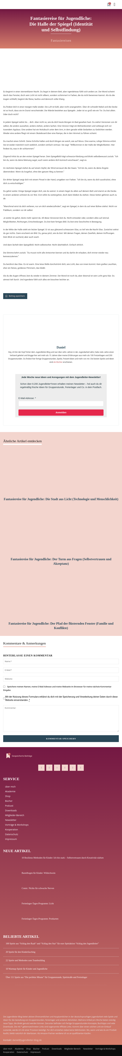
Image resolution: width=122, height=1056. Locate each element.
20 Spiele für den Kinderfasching (20, 952)
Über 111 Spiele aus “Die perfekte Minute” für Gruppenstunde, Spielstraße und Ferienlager (46, 977)
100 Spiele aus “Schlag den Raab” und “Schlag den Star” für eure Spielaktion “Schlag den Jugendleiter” (52, 943)
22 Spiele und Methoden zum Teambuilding (25, 960)
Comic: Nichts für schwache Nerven (38, 888)
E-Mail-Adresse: (26, 398)
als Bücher (57, 362)
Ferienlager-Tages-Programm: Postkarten (40, 919)
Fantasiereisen (61, 40)
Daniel (61, 347)
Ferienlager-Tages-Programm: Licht (38, 903)
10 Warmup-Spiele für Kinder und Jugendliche (26, 969)
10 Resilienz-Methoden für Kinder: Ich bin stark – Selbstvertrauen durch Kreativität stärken (63, 858)
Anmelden (61, 412)
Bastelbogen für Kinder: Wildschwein (38, 873)
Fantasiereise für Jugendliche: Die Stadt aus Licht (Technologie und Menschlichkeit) (61, 499)
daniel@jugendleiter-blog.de (27, 1040)
